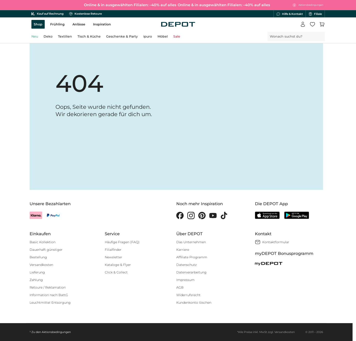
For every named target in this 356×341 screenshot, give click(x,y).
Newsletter (113, 257)
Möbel (162, 36)
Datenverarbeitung (191, 272)
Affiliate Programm (191, 257)
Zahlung (36, 280)
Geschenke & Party (122, 36)
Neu (34, 36)
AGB (180, 287)
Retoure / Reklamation (48, 287)
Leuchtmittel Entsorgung (50, 302)
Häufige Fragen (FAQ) (122, 242)
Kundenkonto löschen (193, 302)
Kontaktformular (275, 242)
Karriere (182, 250)
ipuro (147, 36)
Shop (38, 24)
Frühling (57, 24)
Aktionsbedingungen (56, 332)
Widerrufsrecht (188, 295)
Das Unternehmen (191, 242)
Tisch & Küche (89, 36)
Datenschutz (186, 265)
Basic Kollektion (42, 242)
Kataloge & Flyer (118, 265)
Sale (176, 36)
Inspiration (102, 24)
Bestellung (38, 257)
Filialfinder (113, 250)
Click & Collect (116, 272)
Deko (48, 36)
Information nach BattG (49, 295)
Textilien (65, 36)
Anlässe (78, 24)
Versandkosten (41, 265)
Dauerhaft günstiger (46, 250)
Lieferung (37, 272)
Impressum (185, 280)
